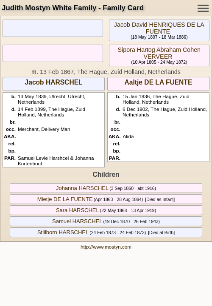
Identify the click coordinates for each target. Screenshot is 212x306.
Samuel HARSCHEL (77, 221)
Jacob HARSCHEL (54, 82)
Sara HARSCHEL (77, 210)
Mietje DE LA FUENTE (65, 199)
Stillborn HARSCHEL (63, 232)
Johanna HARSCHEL (82, 188)
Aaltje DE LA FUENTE (158, 82)
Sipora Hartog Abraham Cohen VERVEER (159, 53)
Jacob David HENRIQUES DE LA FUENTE (159, 28)
